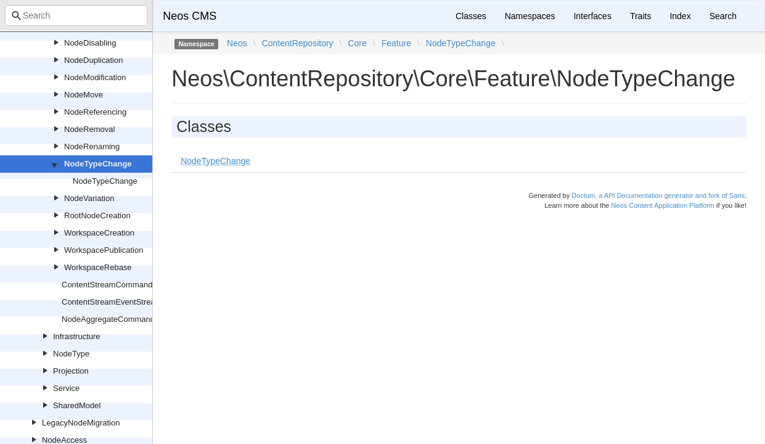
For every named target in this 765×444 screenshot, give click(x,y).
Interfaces (592, 16)
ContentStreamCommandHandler (121, 284)
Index (679, 16)
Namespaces (530, 16)
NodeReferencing (95, 112)
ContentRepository (297, 43)
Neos (237, 43)
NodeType (71, 353)
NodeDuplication (93, 60)
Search (723, 16)
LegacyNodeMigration (81, 422)
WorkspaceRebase (98, 267)
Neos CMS (189, 16)
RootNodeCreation (97, 215)
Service (66, 388)
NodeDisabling (90, 42)
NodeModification (95, 77)
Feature (396, 43)
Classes (471, 16)
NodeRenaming (92, 146)
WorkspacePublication (103, 250)
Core (357, 43)
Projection (71, 371)
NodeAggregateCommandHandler (122, 319)
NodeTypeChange (98, 163)
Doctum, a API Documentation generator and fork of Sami (658, 195)
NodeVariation (89, 198)
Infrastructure (76, 336)
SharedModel (76, 405)
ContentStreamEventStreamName (122, 301)
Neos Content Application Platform (662, 205)
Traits (640, 16)
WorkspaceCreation (99, 232)
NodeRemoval (89, 129)
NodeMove (83, 94)
